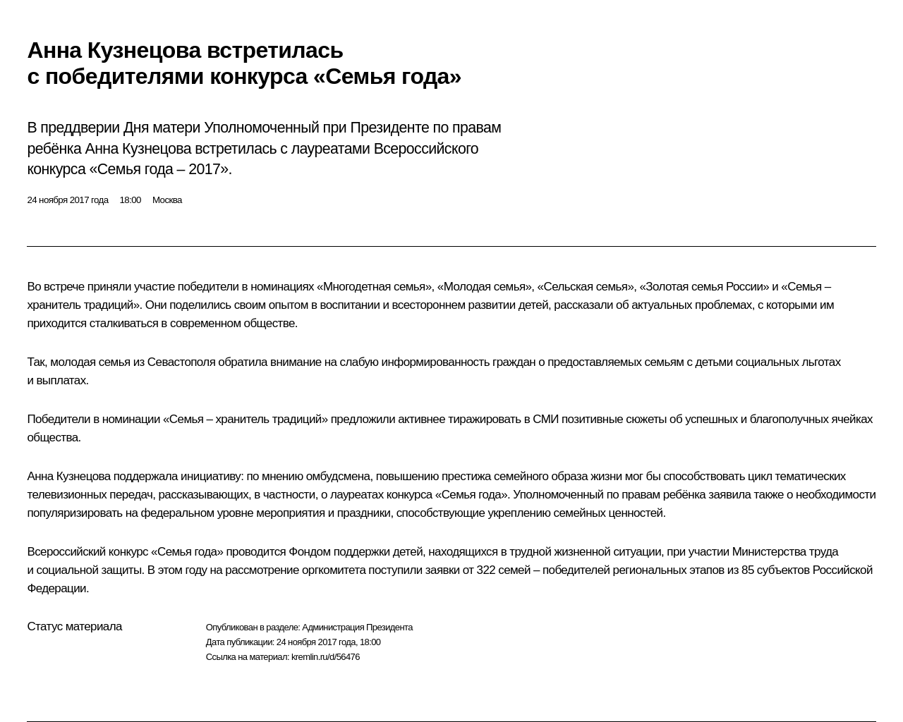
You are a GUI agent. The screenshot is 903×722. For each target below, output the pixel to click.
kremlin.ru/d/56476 (325, 656)
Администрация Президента (357, 627)
